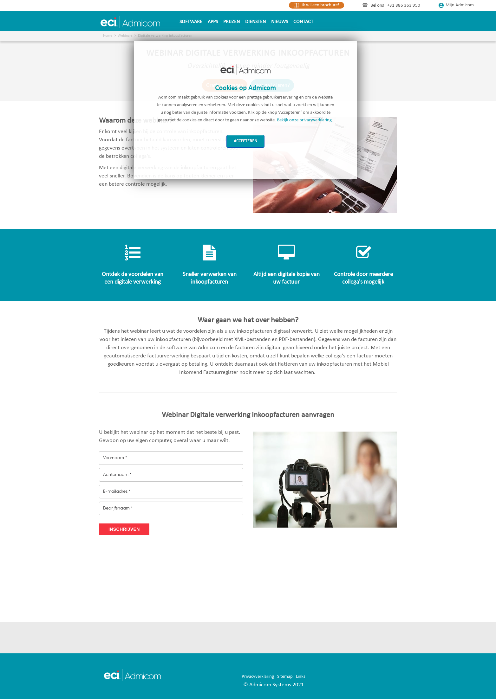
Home (107, 36)
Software (190, 21)
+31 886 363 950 (403, 5)
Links (300, 676)
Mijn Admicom (456, 5)
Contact (303, 21)
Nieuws (279, 21)
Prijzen (231, 21)
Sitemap (285, 676)
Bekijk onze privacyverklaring (304, 120)
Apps (213, 21)
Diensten (255, 21)
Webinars (125, 36)
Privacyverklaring (258, 676)
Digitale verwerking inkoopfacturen (165, 36)
